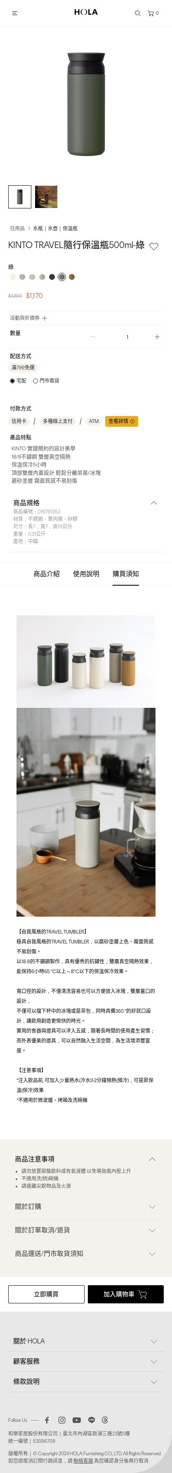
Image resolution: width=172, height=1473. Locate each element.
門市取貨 (49, 381)
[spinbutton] (125, 337)
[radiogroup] (86, 277)
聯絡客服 (83, 1461)
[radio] (12, 277)
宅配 (21, 381)
